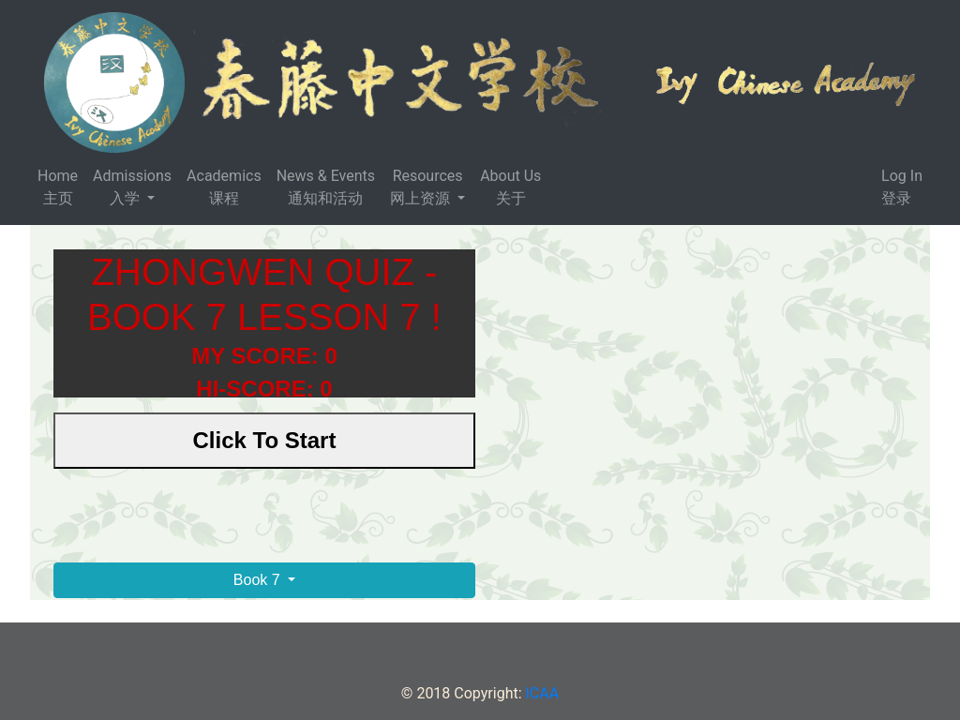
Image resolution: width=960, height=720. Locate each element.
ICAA (543, 693)
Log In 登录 (901, 187)
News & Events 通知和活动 (326, 187)
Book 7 (258, 580)
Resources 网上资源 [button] (426, 187)
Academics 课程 (224, 187)
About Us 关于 (510, 187)
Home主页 (58, 187)
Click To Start (265, 440)
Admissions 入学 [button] (132, 187)
